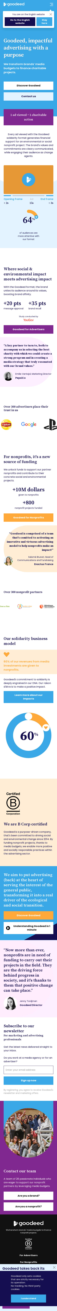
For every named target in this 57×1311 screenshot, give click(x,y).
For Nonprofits (28, 1262)
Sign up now (28, 1080)
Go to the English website (20, 21)
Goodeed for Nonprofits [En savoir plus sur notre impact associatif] (28, 517)
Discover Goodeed (28, 85)
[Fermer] (54, 1267)
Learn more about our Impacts (29, 696)
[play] (28, 179)
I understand (28, 1298)
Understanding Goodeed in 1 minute (31, 928)
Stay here (44, 21)
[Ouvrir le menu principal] (49, 4)
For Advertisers (29, 1255)
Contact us (28, 96)
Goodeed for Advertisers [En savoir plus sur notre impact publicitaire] (28, 329)
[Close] (50, 14)
